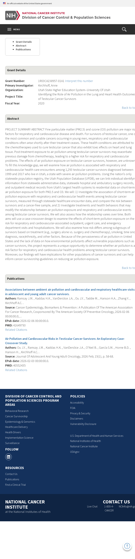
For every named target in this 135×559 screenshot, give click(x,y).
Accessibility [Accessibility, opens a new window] (77, 402)
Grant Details (24, 41)
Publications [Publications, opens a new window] (12, 479)
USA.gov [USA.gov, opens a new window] (74, 451)
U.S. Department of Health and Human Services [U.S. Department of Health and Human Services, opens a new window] (96, 435)
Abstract (21, 45)
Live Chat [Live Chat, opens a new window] (92, 506)
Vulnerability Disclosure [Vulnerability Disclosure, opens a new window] (83, 424)
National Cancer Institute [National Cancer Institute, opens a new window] (84, 446)
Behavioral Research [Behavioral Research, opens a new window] (17, 411)
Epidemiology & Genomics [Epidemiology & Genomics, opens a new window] (20, 421)
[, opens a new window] (8, 457)
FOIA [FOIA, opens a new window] (72, 408)
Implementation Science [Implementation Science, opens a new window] (19, 437)
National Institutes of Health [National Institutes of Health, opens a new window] (85, 441)
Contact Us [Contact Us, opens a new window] (11, 474)
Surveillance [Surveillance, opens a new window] (12, 443)
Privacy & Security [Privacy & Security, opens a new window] (80, 413)
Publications (23, 49)
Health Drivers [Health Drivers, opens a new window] (13, 432)
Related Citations (16, 330)
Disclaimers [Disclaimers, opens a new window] (76, 418)
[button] (124, 29)
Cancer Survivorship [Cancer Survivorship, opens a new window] (16, 416)
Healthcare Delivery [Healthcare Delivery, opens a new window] (16, 427)
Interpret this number (79, 81)
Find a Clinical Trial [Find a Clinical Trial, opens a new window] (15, 484)
